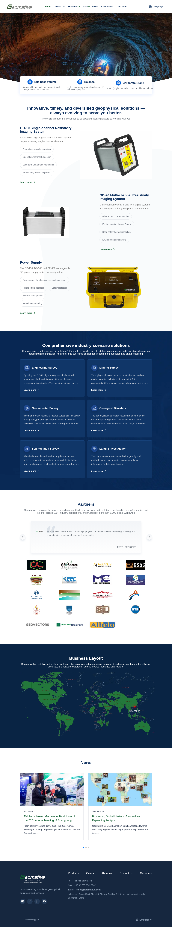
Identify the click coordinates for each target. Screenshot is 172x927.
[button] (83, 72)
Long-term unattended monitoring (38, 165)
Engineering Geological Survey (116, 224)
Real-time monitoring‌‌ (32, 303)
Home (48, 6)
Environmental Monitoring (114, 240)
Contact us (126, 873)
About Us (60, 6)
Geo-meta (122, 6)
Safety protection (59, 288)
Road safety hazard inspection (37, 172)
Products (73, 6)
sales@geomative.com (84, 889)
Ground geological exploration (37, 149)
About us (106, 873)
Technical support (31, 920)
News (95, 6)
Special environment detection (37, 157)
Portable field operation (33, 288)
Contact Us (107, 6)
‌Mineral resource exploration (115, 216)
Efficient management (33, 295)
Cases (85, 6)
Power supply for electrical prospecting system (44, 280)
